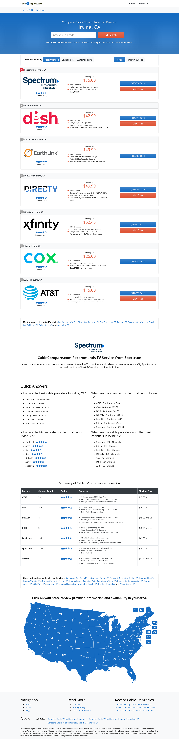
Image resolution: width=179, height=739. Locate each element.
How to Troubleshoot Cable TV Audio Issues (135, 707)
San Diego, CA (80, 322)
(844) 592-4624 (138, 261)
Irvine (43, 10)
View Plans (138, 89)
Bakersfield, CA (46, 325)
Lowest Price (68, 59)
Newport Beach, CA (119, 578)
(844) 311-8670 (138, 118)
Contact (76, 704)
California (33, 10)
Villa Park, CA (39, 584)
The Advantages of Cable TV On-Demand (134, 710)
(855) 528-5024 (138, 83)
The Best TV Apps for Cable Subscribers (133, 704)
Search (111, 35)
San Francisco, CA (108, 322)
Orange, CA (46, 581)
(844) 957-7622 (138, 293)
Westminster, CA (127, 584)
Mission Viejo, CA (108, 581)
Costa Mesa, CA (86, 578)
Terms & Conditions (82, 710)
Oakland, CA (32, 325)
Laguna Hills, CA (146, 578)
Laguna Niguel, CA (67, 584)
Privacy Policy (79, 707)
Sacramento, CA (135, 322)
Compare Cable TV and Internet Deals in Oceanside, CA (72, 722)
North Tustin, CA (60, 581)
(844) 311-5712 (138, 224)
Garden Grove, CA (106, 584)
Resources (144, 3)
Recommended (52, 59)
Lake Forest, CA (102, 578)
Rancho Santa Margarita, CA (130, 581)
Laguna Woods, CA (31, 581)
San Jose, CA (93, 322)
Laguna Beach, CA (77, 581)
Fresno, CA (122, 322)
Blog (27, 710)
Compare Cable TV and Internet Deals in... (66, 719)
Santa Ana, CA (72, 578)
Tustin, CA (133, 578)
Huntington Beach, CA (87, 584)
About (28, 707)
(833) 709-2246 (138, 189)
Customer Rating (84, 59)
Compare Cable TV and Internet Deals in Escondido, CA (114, 719)
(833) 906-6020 (138, 156)
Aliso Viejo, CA (93, 581)
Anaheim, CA (63, 325)
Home (132, 3)
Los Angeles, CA (65, 322)
